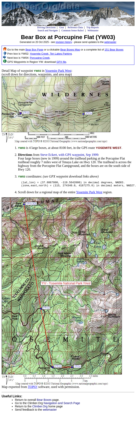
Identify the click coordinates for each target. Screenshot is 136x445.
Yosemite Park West (58, 70)
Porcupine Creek (40, 57)
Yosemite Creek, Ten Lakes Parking (51, 53)
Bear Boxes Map (70, 49)
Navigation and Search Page (62, 404)
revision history (64, 42)
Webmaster (93, 30)
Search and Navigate (47, 30)
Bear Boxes (44, 401)
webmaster (110, 42)
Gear (61, 27)
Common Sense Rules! (72, 30)
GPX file (61, 61)
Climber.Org (40, 407)
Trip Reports (93, 27)
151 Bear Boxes (114, 49)
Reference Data (75, 27)
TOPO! (32, 388)
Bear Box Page (34, 49)
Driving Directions (46, 27)
